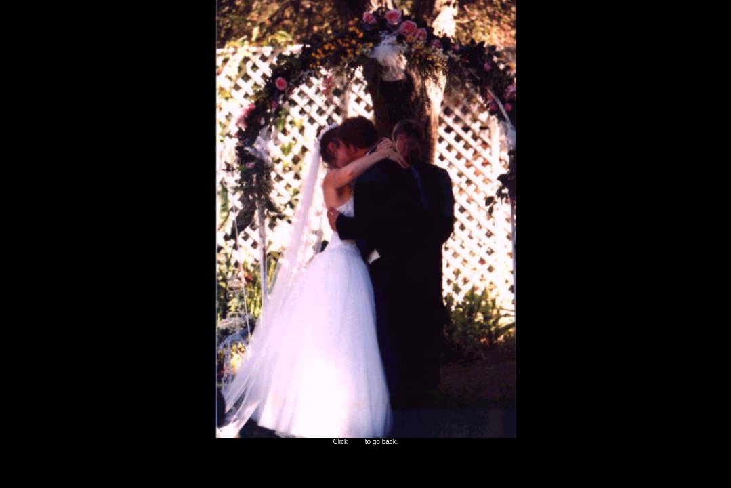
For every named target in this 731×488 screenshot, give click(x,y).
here (356, 441)
